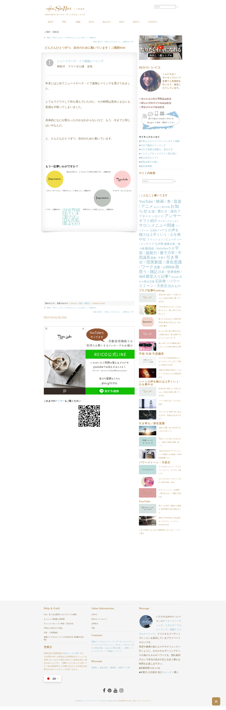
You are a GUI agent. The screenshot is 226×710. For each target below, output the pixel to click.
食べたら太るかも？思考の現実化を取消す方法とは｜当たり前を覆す (170, 322)
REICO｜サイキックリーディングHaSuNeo (92, 704)
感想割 (113, 671)
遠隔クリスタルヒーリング (102, 645)
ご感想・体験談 (51, 32)
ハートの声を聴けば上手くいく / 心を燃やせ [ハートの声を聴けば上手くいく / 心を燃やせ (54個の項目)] (159, 234)
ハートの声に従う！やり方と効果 (170, 402)
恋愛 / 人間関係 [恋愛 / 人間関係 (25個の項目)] (164, 267)
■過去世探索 (145, 166)
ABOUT (135, 22)
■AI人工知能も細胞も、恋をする (156, 149)
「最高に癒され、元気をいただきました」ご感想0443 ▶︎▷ (113, 41)
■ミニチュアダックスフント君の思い (158, 153)
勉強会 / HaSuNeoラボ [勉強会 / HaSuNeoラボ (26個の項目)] (159, 248)
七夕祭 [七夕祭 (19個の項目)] (159, 243)
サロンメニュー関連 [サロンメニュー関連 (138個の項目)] (157, 225)
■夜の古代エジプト (149, 158)
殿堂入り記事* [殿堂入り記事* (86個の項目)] (158, 276)
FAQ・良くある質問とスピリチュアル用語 (60, 618)
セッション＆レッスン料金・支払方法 (58, 627)
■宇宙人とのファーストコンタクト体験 (159, 141)
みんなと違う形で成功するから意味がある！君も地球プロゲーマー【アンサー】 (170, 334)
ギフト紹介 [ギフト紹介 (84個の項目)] (148, 221)
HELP (121, 22)
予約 (64, 22)
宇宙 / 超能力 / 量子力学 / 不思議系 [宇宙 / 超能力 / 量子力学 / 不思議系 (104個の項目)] (160, 253)
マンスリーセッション (104, 648)
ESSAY (126, 648)
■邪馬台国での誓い (149, 162)
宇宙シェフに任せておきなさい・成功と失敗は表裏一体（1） (170, 442)
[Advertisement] (89, 153)
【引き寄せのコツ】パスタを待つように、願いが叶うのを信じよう (170, 310)
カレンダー (168, 675)
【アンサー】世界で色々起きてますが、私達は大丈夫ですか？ (170, 415)
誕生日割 (103, 671)
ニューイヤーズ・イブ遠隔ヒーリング (80, 61)
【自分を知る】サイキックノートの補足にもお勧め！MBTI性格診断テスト (170, 454)
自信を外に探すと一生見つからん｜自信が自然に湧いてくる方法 (170, 298)
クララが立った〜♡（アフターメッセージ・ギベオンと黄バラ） (170, 470)
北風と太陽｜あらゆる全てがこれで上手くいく (170, 429)
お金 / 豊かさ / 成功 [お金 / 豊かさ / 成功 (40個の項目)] (162, 211)
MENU (51, 22)
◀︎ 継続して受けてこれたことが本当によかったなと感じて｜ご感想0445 (70, 37)
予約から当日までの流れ (53, 632)
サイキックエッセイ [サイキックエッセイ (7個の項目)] (168, 221)
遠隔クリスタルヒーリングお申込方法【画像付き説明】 (64, 641)
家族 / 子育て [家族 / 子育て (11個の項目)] (158, 257)
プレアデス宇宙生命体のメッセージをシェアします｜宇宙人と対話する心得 (170, 361)
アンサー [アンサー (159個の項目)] (173, 216)
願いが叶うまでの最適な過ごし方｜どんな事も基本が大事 (170, 345)
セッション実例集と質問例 (54, 623)
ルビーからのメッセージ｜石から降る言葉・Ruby (170, 480)
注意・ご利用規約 (51, 636)
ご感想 (77, 22)
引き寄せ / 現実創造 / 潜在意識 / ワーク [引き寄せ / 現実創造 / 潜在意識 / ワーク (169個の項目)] (160, 262)
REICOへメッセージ (99, 623)
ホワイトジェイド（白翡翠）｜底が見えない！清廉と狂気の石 (170, 493)
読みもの (107, 22)
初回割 (94, 671)
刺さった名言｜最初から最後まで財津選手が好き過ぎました (170, 509)
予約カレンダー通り (71, 657)
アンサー (60, 401)
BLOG (91, 22)
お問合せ (94, 627)
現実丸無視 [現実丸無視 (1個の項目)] (175, 277)
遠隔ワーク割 (124, 671)
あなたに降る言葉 (113, 651)
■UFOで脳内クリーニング (152, 145)
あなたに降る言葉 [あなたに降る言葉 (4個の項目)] (162, 207)
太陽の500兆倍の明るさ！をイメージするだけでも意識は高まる (170, 373)
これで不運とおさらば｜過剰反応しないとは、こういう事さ (170, 533)
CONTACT (152, 22)
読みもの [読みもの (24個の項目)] (174, 286)
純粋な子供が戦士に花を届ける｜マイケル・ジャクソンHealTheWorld (170, 521)
